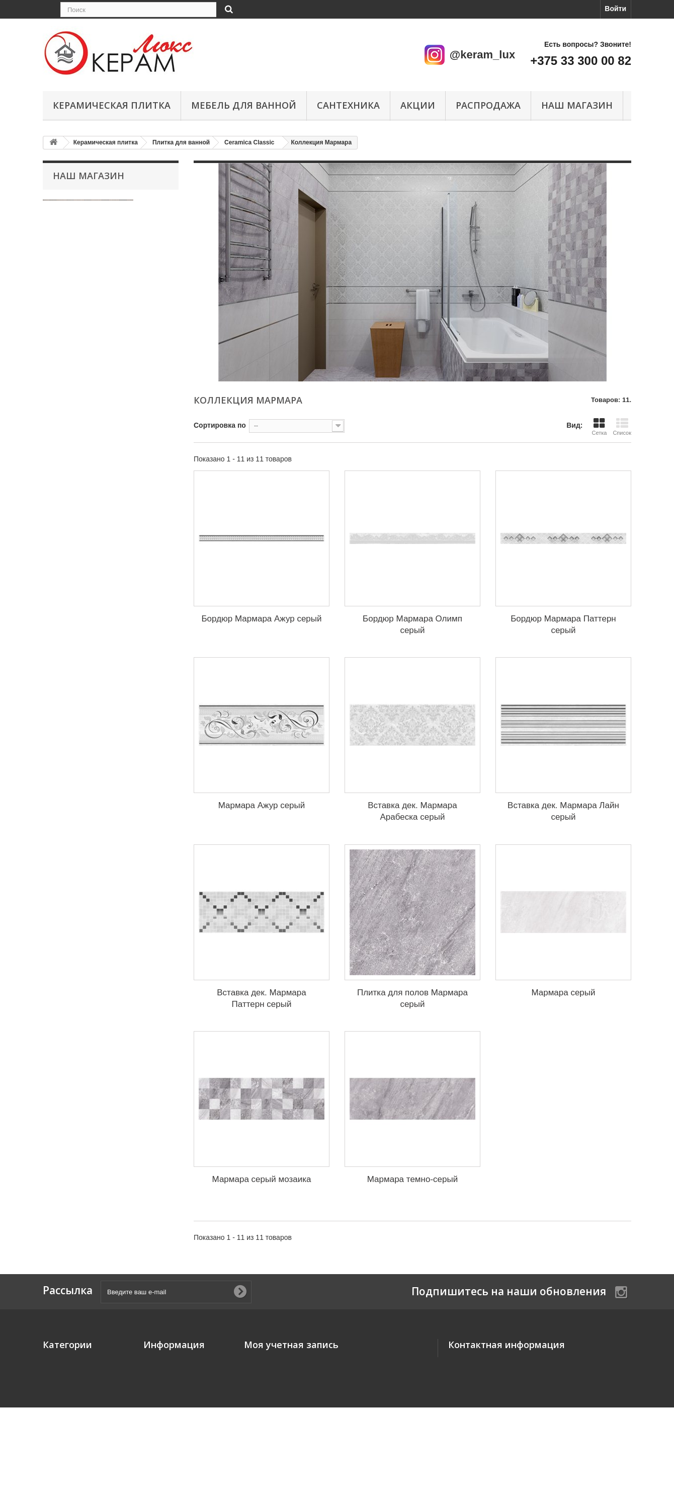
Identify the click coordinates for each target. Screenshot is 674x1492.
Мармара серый (563, 992)
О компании (164, 1428)
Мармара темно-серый (412, 1179)
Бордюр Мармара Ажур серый (261, 618)
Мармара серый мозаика (261, 1179)
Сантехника (348, 105)
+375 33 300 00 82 (580, 60)
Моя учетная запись (291, 1345)
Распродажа (488, 105)
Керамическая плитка (112, 105)
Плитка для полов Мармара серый (412, 998)
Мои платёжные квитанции (291, 1375)
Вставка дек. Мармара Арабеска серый (412, 811)
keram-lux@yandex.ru (524, 1401)
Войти (615, 9)
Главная (157, 1389)
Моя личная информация (288, 1403)
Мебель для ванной (243, 105)
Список (622, 426)
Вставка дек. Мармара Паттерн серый (261, 998)
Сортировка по (220, 425)
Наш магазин (577, 105)
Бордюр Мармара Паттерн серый (563, 624)
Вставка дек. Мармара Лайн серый (563, 811)
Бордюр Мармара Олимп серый (412, 624)
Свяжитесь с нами (175, 1375)
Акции (417, 105)
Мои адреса (264, 1389)
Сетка (599, 426)
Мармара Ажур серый (261, 805)
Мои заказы (264, 1361)
